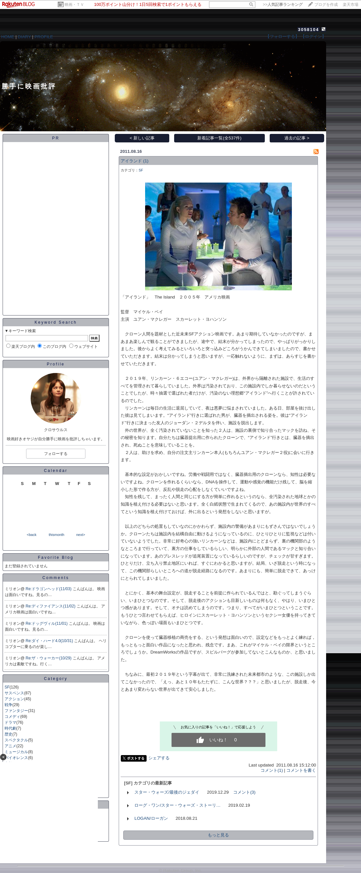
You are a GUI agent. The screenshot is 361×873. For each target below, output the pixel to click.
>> (283, 4)
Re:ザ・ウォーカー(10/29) (49, 658)
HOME (7, 36)
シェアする (159, 757)
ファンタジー (16, 710)
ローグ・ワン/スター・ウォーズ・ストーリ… (177, 805)
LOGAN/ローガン (151, 818)
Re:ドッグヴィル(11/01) (47, 623)
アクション (14, 699)
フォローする (56, 453)
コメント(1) (272, 770)
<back (32, 535)
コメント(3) (244, 792)
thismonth (56, 535)
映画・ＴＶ (74, 4)
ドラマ (10, 722)
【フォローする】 (282, 36)
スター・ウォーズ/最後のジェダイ (166, 792)
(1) (145, 160)
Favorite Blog (56, 557)
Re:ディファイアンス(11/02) (51, 606)
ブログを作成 (326, 4)
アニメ (10, 746)
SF (7, 687)
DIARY (24, 36)
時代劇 (10, 728)
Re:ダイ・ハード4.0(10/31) (50, 641)
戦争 (8, 705)
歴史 (8, 734)
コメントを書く (301, 770)
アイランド (131, 160)
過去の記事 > (296, 138)
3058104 (308, 29)
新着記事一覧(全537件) (219, 138)
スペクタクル (16, 740)
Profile (56, 364)
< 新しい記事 (142, 138)
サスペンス (14, 693)
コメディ (12, 716)
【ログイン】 (313, 36)
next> (80, 535)
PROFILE (44, 36)
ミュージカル (16, 752)
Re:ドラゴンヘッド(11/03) (49, 589)
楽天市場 (350, 4)
